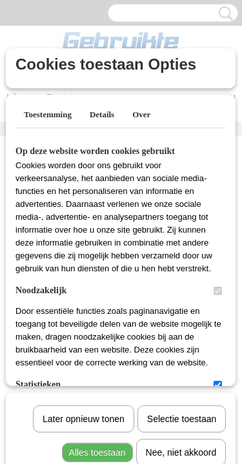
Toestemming (48, 114)
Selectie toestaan (181, 285)
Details (102, 114)
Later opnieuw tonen (84, 285)
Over (141, 114)
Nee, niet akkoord (181, 319)
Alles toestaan (97, 319)
